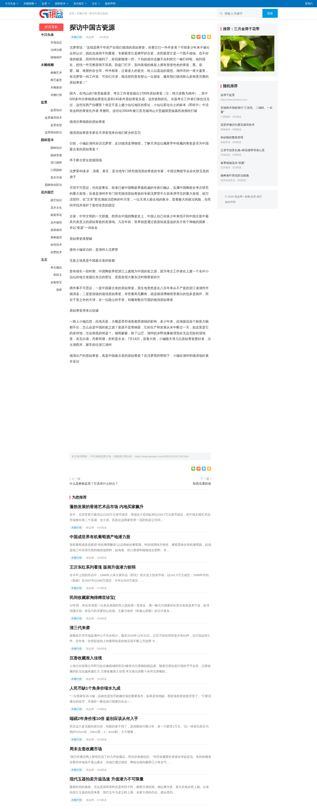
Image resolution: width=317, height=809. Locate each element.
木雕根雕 (28, 3)
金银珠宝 (56, 282)
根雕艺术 (56, 72)
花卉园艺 (78, 3)
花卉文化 (56, 207)
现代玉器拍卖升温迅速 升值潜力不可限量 (107, 779)
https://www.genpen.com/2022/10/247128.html (162, 456)
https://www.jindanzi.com (234, 99)
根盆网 (90, 37)
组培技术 (56, 244)
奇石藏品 (56, 267)
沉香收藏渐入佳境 (86, 658)
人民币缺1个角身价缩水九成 (95, 688)
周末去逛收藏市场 (86, 749)
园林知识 (56, 147)
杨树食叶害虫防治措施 (235, 175)
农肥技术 (56, 252)
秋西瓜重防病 (202, 483)
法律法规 (56, 49)
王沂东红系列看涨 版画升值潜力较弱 (102, 567)
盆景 (44, 3)
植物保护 (56, 57)
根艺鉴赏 (56, 80)
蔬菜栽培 (56, 229)
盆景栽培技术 (53, 117)
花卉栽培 (56, 222)
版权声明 (110, 3)
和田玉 (57, 274)
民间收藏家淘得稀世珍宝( (92, 597)
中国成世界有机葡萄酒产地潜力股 (100, 537)
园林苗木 (60, 3)
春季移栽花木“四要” (233, 163)
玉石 (94, 3)
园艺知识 (56, 200)
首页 (71, 13)
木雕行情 (82, 13)
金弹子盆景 (228, 95)
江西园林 (56, 170)
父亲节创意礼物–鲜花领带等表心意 (243, 150)
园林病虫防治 (53, 184)
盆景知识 (56, 110)
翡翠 (58, 289)
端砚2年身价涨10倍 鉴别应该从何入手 (104, 718)
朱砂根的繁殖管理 (232, 137)
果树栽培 (56, 237)
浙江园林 (56, 162)
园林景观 (56, 155)
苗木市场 (56, 177)
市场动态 (56, 42)
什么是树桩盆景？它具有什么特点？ (94, 483)
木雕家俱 (56, 87)
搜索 (270, 13)
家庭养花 (56, 215)
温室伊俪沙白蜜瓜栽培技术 (238, 124)
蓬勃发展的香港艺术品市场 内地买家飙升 (107, 506)
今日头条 (10, 3)
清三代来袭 (80, 627)
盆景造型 (56, 125)
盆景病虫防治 (53, 132)
